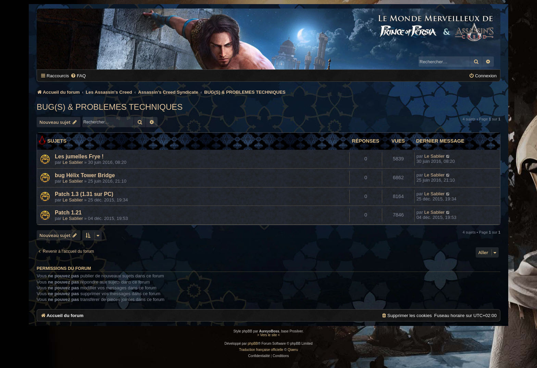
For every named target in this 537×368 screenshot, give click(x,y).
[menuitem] (78, 76)
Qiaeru (293, 350)
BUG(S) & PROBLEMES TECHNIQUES (110, 106)
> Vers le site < (268, 335)
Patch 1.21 (68, 212)
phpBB (253, 343)
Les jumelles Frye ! (79, 156)
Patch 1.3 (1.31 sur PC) (84, 194)
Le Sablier (73, 162)
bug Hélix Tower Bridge (85, 175)
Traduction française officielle (261, 350)
